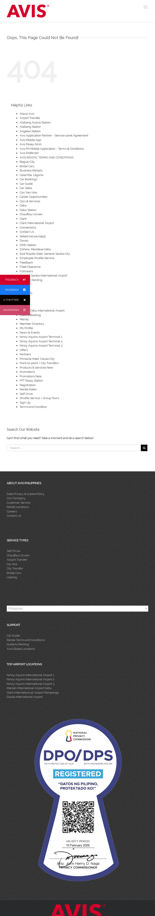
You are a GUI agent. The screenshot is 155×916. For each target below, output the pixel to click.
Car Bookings (28, 179)
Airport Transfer (30, 118)
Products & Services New (36, 367)
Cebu (23, 205)
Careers (12, 511)
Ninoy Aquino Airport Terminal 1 (41, 336)
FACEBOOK (17, 290)
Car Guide (26, 183)
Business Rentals (31, 170)
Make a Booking (30, 315)
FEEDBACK (17, 280)
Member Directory (32, 323)
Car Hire (12, 564)
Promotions (27, 371)
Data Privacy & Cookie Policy (25, 494)
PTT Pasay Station (31, 380)
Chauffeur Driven (31, 214)
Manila (24, 319)
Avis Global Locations (21, 648)
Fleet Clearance (30, 266)
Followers (26, 271)
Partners (25, 354)
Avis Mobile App (30, 140)
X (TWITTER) (16, 300)
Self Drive (26, 393)
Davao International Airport (25, 697)
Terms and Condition (33, 407)
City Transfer (15, 568)
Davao (24, 240)
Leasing (12, 577)
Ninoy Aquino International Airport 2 (30, 679)
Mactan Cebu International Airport (42, 310)
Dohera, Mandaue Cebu (35, 249)
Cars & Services (30, 201)
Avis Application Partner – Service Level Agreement (54, 135)
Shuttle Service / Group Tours (39, 398)
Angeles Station (30, 131)
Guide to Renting (18, 644)
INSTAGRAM (16, 310)
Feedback (26, 262)
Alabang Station (30, 126)
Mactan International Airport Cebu (29, 688)
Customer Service (18, 502)
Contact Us (27, 231)
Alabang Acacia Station (35, 122)
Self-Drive (13, 551)
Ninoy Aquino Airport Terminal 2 (41, 341)
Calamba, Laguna (31, 175)
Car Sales (26, 188)
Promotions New (31, 376)
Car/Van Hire (28, 192)
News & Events (30, 332)
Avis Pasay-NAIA (31, 144)
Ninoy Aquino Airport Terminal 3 (41, 345)
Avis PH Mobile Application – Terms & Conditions (52, 148)
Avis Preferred (29, 153)
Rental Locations (18, 507)
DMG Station (28, 245)
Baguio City (27, 161)
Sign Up (25, 402)
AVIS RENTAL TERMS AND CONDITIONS (46, 157)
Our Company (16, 498)
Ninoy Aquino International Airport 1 (30, 675)
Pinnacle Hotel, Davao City (37, 358)
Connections (28, 227)
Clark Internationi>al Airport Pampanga (33, 692)
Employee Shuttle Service (37, 258)
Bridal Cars (27, 166)
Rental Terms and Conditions (26, 640)
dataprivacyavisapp (33, 236)
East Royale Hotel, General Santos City (45, 253)
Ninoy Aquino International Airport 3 (30, 683)
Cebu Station (28, 210)
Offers (24, 350)
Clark (23, 218)
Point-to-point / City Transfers (39, 363)
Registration (28, 385)
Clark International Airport (37, 223)
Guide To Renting (31, 280)
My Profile (26, 328)
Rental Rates (28, 389)
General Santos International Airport (43, 275)
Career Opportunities (33, 196)
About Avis (27, 113)
